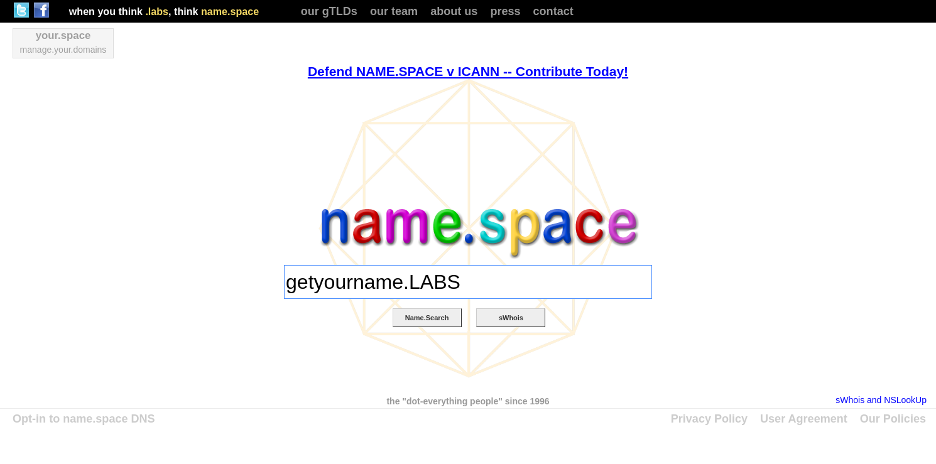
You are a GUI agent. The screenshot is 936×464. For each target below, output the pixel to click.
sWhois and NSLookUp (881, 400)
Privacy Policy (709, 419)
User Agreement (803, 419)
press (505, 11)
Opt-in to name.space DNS (84, 419)
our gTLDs (329, 11)
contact (553, 11)
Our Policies (893, 419)
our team (394, 11)
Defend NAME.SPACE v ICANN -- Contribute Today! (468, 71)
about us (453, 11)
